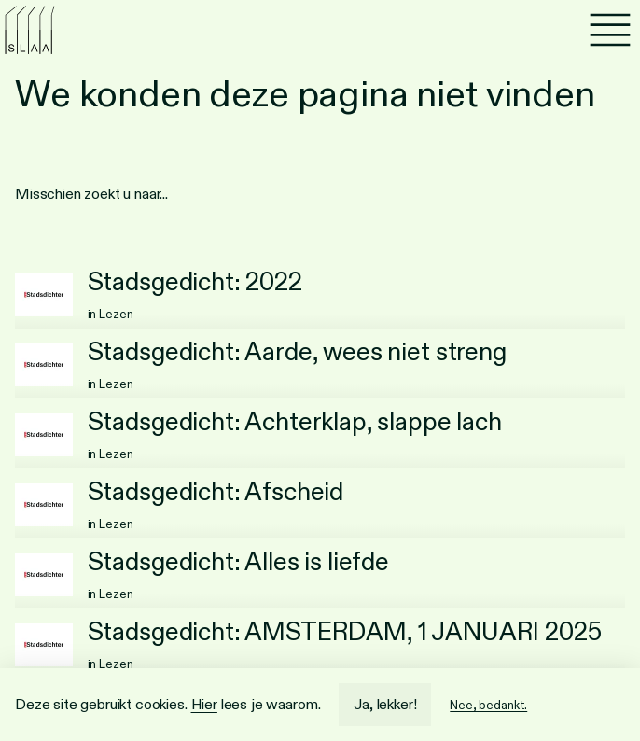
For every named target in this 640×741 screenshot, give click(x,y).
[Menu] (610, 30)
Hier (204, 704)
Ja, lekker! (385, 704)
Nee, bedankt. (488, 705)
